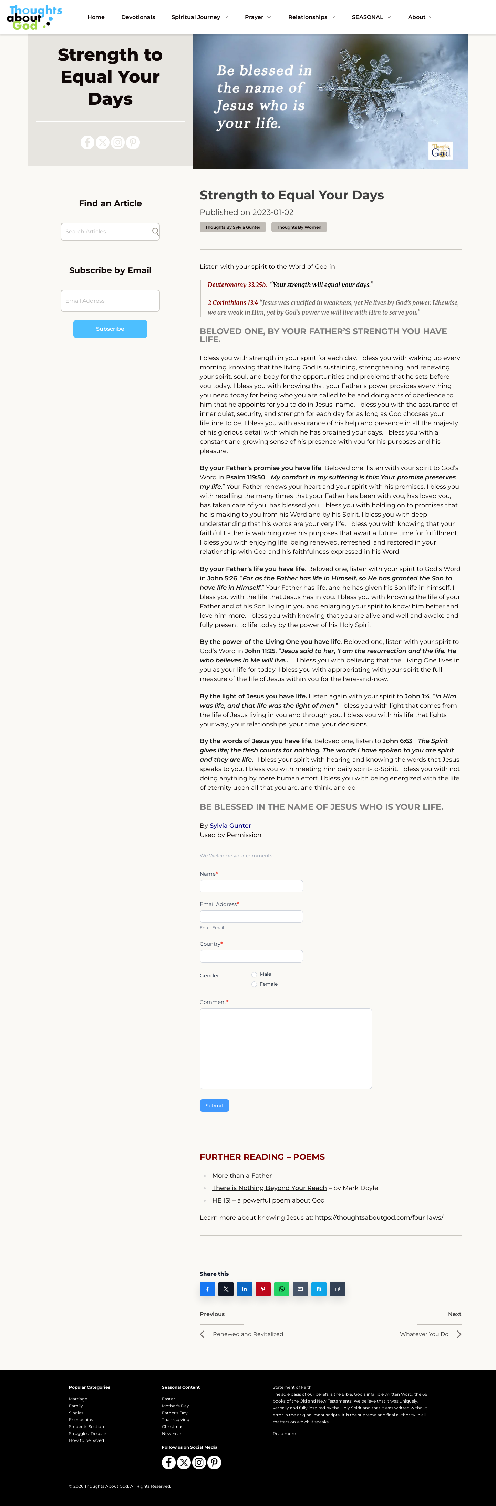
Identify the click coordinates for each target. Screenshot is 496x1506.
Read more (284, 1433)
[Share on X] (226, 1289)
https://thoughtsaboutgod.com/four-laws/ (379, 1217)
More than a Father (242, 1175)
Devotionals (138, 17)
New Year (172, 1433)
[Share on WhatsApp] (281, 1289)
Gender (209, 975)
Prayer (258, 17)
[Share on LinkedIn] (244, 1289)
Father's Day (175, 1412)
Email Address (219, 904)
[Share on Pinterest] (263, 1289)
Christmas (172, 1426)
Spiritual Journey (200, 17)
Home (96, 17)
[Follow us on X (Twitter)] (103, 142)
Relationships (311, 17)
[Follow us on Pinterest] (133, 142)
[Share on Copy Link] (337, 1289)
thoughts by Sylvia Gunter (232, 227)
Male (261, 974)
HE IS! (221, 1200)
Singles (76, 1412)
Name (209, 873)
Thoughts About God (106, 1486)
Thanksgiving (175, 1419)
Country (211, 943)
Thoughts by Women (299, 227)
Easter (168, 1399)
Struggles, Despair (87, 1433)
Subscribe (110, 329)
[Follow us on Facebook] (87, 142)
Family (76, 1405)
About (421, 17)
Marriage (78, 1399)
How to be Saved (86, 1440)
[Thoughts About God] (34, 17)
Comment (214, 1002)
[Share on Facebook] (207, 1289)
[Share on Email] (300, 1289)
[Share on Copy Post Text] (319, 1289)
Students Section (86, 1426)
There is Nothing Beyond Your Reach (269, 1188)
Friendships (81, 1419)
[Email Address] (110, 301)
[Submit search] (155, 232)
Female (264, 984)
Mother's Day (175, 1405)
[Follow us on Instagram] (118, 142)
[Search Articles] (106, 231)
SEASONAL (372, 17)
